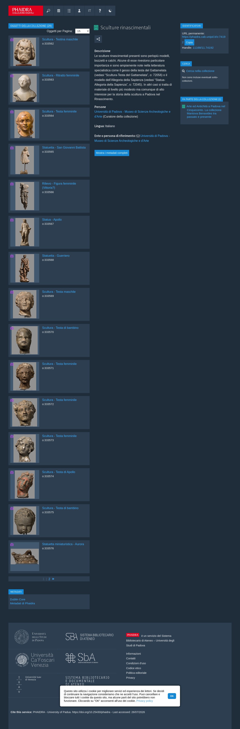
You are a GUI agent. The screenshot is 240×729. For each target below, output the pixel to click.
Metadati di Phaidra (22, 603)
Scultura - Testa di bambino (60, 327)
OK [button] (172, 696)
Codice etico (133, 668)
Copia (189, 42)
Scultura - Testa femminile (59, 111)
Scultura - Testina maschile (60, 39)
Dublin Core (17, 599)
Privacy (130, 677)
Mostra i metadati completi (112, 152)
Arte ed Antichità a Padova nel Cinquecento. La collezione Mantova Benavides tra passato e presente (206, 111)
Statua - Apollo (52, 219)
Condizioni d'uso (136, 663)
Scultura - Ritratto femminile (60, 75)
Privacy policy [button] (144, 700)
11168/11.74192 (203, 47)
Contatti (131, 658)
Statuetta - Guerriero (56, 255)
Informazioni (133, 653)
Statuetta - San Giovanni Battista (64, 147)
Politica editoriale (136, 672)
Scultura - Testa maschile (59, 291)
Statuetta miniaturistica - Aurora (63, 544)
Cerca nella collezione (200, 70)
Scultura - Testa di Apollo (58, 472)
